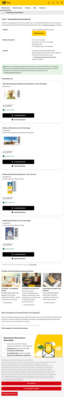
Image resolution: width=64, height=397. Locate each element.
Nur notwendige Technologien (31, 389)
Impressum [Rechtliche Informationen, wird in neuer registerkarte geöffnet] (20, 381)
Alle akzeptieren (31, 384)
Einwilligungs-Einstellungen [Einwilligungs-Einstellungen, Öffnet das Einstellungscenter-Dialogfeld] (9, 395)
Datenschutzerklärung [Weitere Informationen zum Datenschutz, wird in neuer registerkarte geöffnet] (11, 381)
